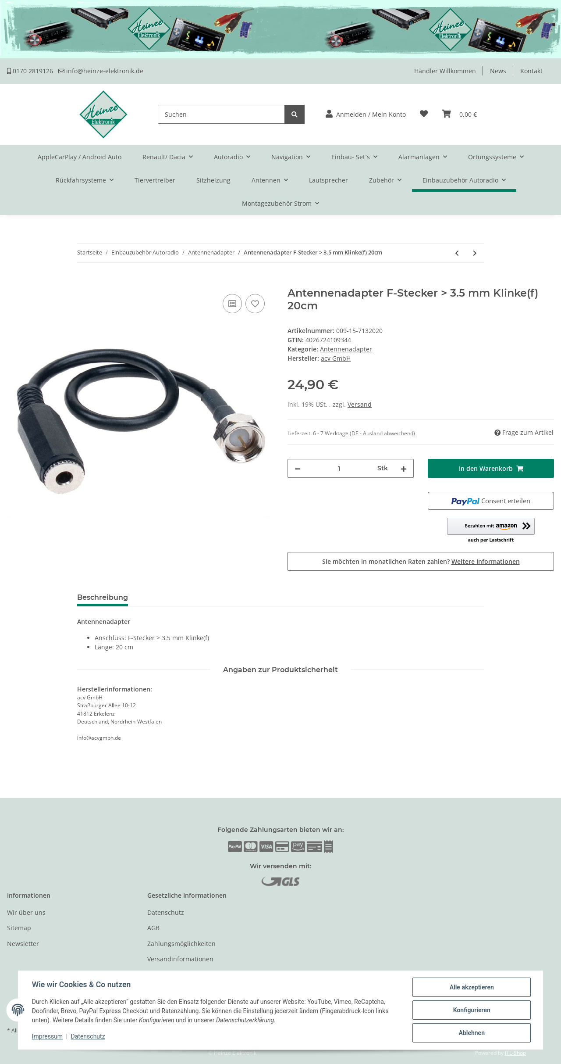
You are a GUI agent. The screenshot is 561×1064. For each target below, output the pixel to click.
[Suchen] (221, 114)
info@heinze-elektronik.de (100, 71)
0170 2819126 (30, 71)
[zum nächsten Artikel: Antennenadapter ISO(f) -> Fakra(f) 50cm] (475, 253)
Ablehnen (471, 1032)
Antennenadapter (346, 349)
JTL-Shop (515, 1053)
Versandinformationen (180, 959)
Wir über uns (26, 912)
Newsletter (23, 943)
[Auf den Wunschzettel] (255, 303)
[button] (366, 114)
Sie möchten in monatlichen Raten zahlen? (421, 561)
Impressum (47, 1036)
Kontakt (531, 71)
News (498, 71)
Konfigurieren (471, 1010)
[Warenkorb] (459, 114)
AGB (153, 928)
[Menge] (339, 468)
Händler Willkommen (445, 71)
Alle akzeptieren (471, 987)
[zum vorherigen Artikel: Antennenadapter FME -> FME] (457, 253)
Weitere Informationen (485, 561)
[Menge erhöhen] (403, 468)
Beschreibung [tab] (102, 597)
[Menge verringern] (297, 468)
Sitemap (19, 928)
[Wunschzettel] (424, 114)
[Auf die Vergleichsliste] (232, 303)
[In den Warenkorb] (14, 282)
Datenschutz (165, 912)
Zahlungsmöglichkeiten (181, 943)
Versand (360, 404)
